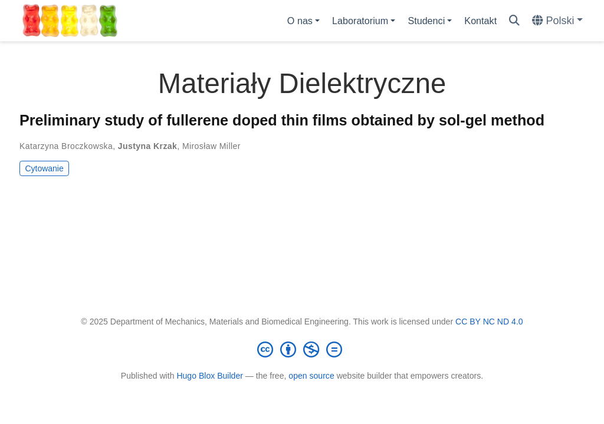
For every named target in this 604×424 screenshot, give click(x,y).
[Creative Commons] (302, 349)
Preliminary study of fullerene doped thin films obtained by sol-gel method (281, 120)
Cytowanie (44, 168)
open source (311, 375)
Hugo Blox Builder (209, 375)
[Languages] (557, 21)
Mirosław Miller (211, 146)
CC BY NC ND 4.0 (489, 321)
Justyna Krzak (147, 146)
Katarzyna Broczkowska (66, 146)
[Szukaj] (514, 21)
